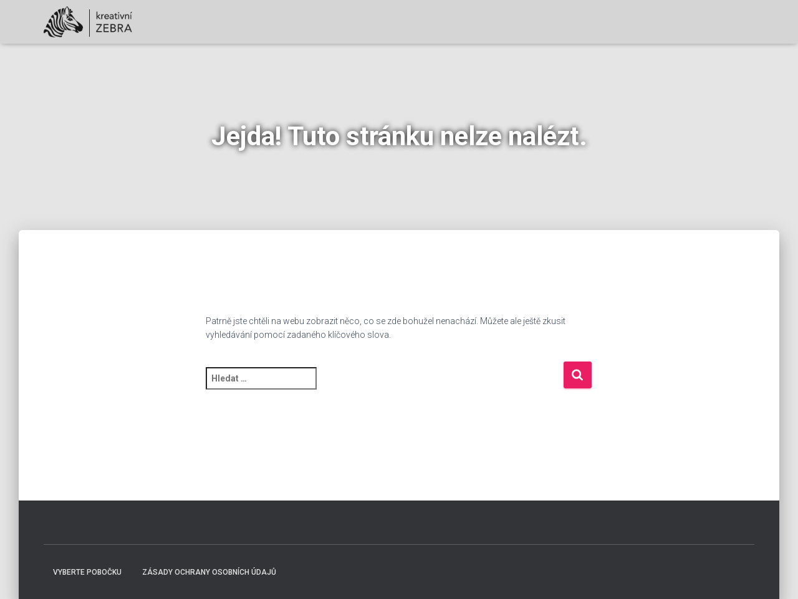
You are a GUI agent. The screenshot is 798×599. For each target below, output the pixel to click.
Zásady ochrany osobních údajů (209, 572)
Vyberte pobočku (87, 572)
